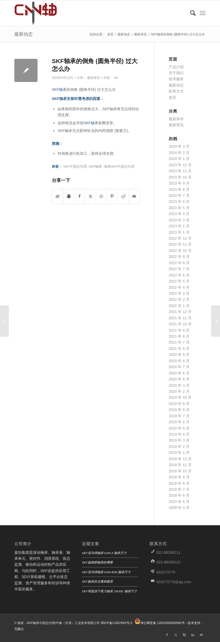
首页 (172, 97)
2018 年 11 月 (180, 465)
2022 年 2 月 (179, 299)
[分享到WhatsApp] (101, 196)
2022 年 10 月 (180, 250)
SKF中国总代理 (75, 166)
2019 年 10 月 (180, 397)
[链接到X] (175, 635)
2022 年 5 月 (179, 281)
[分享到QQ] (68, 196)
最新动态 (23, 34)
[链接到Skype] (184, 635)
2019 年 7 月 (179, 416)
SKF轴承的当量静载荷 (97, 581)
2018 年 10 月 (180, 471)
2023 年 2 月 (179, 226)
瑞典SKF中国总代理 (119, 166)
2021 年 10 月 (180, 324)
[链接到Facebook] (167, 635)
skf (115, 77)
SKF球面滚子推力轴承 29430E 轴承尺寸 (109, 591)
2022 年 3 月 (179, 293)
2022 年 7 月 (179, 269)
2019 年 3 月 (179, 440)
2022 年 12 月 (180, 238)
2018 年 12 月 (180, 459)
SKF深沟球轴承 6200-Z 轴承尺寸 (104, 553)
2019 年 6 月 (179, 422)
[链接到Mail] (201, 635)
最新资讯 (93, 77)
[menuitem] (190, 13)
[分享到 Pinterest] (112, 196)
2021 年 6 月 (179, 348)
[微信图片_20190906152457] (42, 13)
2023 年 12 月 (180, 165)
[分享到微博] (57, 196)
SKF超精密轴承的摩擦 (97, 562)
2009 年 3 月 (179, 507)
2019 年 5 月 (179, 428)
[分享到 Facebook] (79, 196)
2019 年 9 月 (179, 404)
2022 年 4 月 (179, 287)
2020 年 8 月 (179, 361)
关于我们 (176, 73)
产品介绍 (176, 67)
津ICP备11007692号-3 (116, 623)
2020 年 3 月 (179, 385)
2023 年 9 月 (179, 183)
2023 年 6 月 (179, 201)
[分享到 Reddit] (123, 196)
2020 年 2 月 (179, 391)
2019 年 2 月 (179, 446)
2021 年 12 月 (180, 312)
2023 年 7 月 (179, 195)
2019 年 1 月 (179, 452)
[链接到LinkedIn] (192, 635)
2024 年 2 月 (179, 153)
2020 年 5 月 (179, 379)
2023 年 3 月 (179, 220)
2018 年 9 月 (179, 477)
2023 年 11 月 (180, 171)
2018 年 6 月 (179, 495)
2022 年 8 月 (179, 263)
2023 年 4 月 (179, 214)
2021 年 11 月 (180, 318)
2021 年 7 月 (179, 342)
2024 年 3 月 (179, 146)
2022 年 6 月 (179, 275)
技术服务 (176, 79)
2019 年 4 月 (179, 434)
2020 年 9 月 (179, 354)
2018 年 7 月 (179, 489)
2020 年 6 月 (179, 373)
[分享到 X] (90, 196)
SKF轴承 (59, 89)
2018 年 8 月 (179, 483)
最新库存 (176, 119)
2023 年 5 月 (179, 208)
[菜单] (203, 13)
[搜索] (190, 13)
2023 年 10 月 (180, 177)
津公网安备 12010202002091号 (162, 623)
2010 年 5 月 (179, 501)
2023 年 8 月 (179, 189)
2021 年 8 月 (179, 336)
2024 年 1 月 (179, 159)
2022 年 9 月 (179, 256)
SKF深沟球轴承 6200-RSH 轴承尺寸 (106, 572)
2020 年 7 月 (179, 367)
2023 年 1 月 (179, 232)
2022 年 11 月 (180, 244)
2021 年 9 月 (179, 330)
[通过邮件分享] (134, 196)
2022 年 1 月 (179, 306)
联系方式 (176, 91)
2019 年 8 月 (179, 410)
